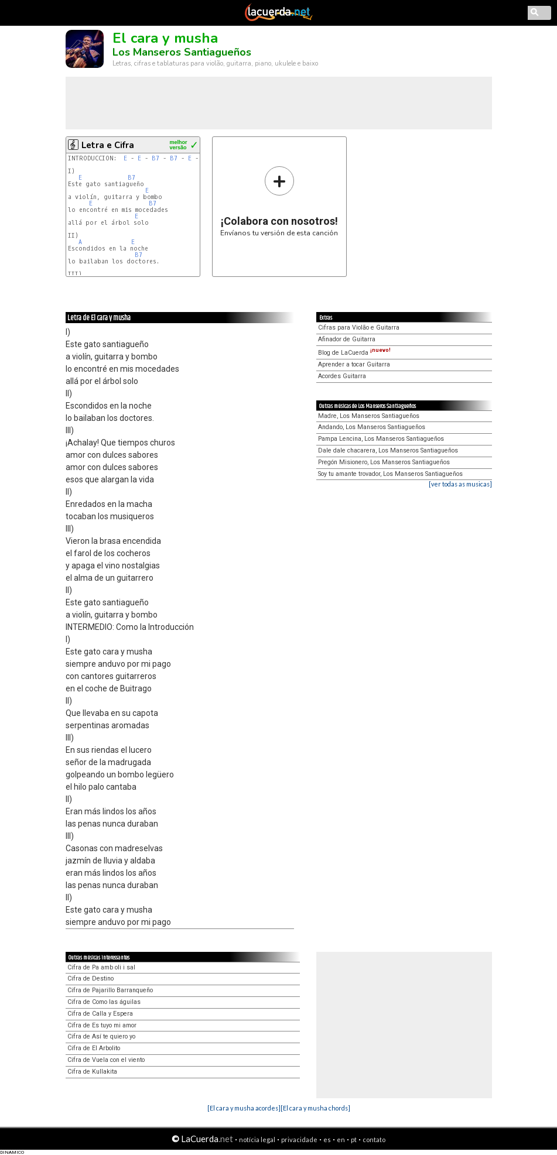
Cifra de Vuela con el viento (106, 1060)
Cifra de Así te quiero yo (101, 1036)
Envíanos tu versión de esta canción (279, 201)
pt (354, 1139)
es (327, 1139)
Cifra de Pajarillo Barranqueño (110, 990)
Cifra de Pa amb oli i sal (101, 967)
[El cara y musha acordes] (244, 1108)
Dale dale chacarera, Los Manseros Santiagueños (388, 450)
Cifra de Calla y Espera (100, 1013)
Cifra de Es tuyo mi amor (101, 1025)
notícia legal (257, 1139)
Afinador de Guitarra (346, 339)
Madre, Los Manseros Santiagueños (368, 416)
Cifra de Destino (90, 978)
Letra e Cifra (107, 145)
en (341, 1139)
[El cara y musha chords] (315, 1108)
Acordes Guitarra (342, 376)
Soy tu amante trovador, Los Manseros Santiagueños (390, 474)
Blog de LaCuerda (354, 353)
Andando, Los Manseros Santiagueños (371, 427)
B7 (155, 158)
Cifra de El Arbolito (93, 1048)
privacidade (299, 1139)
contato (374, 1139)
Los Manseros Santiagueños (181, 52)
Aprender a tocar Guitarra (354, 364)
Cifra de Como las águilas (104, 1002)
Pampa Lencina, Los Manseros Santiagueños (381, 439)
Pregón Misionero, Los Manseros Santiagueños (384, 462)
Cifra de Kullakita (92, 1071)
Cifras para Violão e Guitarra (358, 327)
